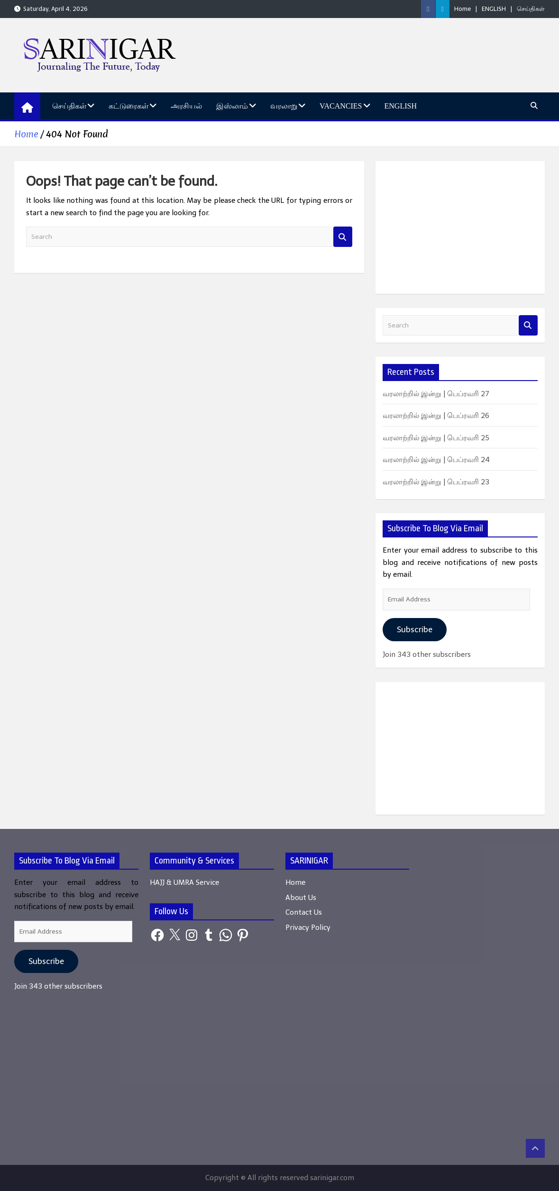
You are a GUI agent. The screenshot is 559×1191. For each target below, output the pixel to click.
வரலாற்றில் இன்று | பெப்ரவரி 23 (436, 482)
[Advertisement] (460, 227)
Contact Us (303, 912)
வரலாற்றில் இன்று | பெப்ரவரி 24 (436, 459)
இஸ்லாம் (232, 106)
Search (342, 237)
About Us (300, 897)
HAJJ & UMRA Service (184, 882)
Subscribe (414, 629)
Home (462, 8)
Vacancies (341, 106)
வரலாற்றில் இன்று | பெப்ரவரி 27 (436, 394)
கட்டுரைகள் (128, 106)
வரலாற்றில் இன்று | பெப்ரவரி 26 (436, 415)
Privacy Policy (307, 927)
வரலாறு (283, 106)
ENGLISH (494, 8)
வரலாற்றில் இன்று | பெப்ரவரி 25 (436, 438)
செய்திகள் (531, 8)
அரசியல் (186, 106)
